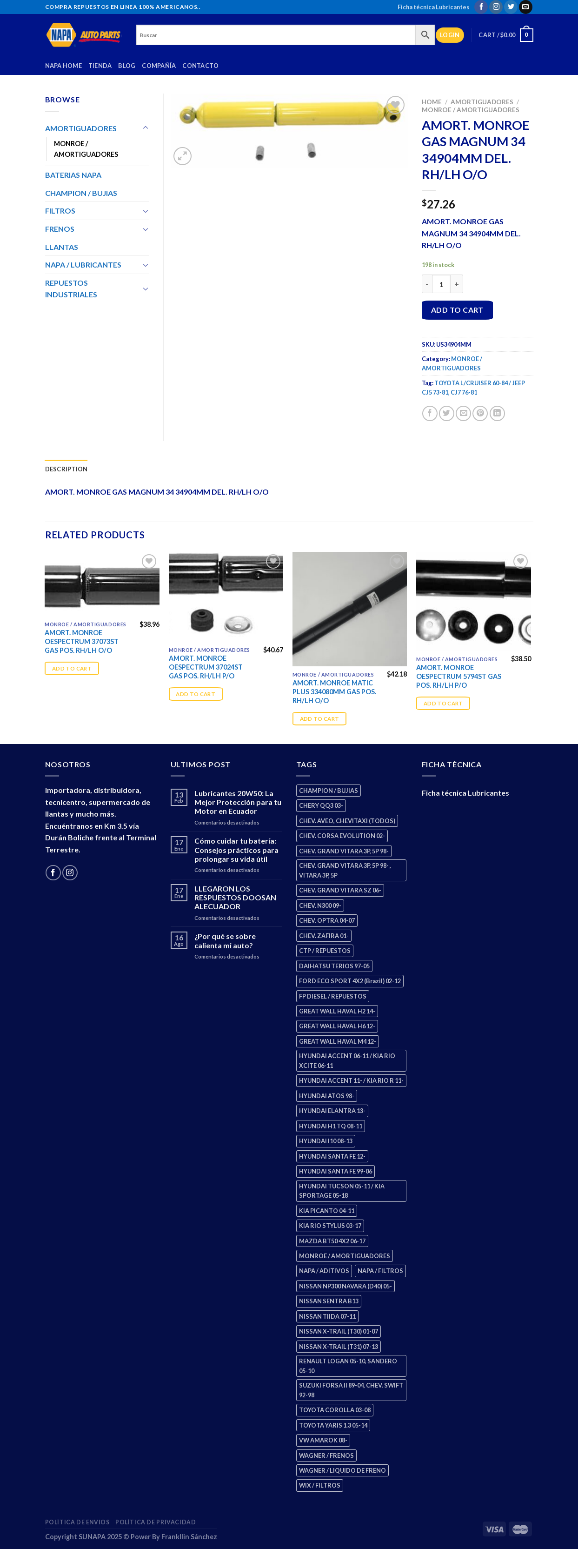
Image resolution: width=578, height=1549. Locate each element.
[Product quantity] (441, 284)
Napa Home (63, 65)
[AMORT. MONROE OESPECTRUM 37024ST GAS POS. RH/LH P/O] (226, 597)
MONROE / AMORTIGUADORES (470, 110)
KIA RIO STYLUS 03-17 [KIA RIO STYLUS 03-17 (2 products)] (330, 1225)
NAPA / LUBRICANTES (83, 264)
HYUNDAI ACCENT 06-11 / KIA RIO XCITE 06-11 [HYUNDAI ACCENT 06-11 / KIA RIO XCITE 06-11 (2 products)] (347, 1060)
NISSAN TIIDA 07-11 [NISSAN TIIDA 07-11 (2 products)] (327, 1316)
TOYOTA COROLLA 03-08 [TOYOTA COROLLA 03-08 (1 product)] (335, 1410)
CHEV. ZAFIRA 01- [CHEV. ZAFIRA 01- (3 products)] (324, 935)
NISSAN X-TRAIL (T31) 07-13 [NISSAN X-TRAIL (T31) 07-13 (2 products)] (338, 1346)
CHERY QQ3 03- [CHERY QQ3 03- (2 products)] (321, 805)
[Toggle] (145, 128)
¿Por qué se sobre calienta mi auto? (225, 940)
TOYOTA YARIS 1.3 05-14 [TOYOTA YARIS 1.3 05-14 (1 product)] (333, 1425)
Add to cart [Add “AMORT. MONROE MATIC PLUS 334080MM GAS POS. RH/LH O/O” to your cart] (319, 719)
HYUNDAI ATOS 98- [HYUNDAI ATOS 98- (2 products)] (326, 1096)
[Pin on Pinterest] (480, 413)
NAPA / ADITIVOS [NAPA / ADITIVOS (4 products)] (324, 1270)
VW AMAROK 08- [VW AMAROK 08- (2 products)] (323, 1440)
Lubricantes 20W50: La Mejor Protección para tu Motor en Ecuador (237, 802)
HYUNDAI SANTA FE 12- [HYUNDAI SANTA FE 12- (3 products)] (332, 1156)
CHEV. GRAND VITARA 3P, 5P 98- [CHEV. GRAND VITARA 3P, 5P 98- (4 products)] (344, 851)
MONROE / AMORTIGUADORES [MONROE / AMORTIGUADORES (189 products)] (344, 1256)
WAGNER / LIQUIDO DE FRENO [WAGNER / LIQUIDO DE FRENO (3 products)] (342, 1470)
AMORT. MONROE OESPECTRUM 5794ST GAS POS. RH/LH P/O (458, 676)
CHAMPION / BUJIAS (81, 192)
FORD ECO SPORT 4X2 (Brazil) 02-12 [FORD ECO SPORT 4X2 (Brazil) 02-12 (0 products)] (350, 981)
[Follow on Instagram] (496, 7)
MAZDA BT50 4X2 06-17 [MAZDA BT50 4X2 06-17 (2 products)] (332, 1241)
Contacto (200, 65)
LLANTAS (61, 246)
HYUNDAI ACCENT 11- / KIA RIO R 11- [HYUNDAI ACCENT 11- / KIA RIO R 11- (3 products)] (351, 1080)
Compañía (159, 65)
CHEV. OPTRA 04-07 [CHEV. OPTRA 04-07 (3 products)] (327, 920)
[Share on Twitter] (446, 413)
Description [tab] (66, 469)
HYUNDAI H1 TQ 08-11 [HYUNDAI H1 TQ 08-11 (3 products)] (330, 1126)
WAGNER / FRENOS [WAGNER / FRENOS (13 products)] (326, 1455)
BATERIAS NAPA (73, 174)
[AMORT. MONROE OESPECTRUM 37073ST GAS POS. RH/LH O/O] (102, 584)
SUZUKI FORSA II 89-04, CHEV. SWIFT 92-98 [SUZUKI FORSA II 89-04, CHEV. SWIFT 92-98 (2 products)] (351, 1389)
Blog (126, 65)
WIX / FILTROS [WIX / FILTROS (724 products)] (319, 1485)
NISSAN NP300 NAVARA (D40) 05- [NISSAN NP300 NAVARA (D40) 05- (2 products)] (345, 1286)
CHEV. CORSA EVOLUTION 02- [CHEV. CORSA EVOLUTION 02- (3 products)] (342, 835)
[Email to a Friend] (463, 413)
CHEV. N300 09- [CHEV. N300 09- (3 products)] (320, 905)
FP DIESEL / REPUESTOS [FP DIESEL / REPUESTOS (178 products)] (332, 996)
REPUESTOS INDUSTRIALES (71, 288)
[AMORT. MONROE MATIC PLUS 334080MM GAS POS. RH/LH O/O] (349, 609)
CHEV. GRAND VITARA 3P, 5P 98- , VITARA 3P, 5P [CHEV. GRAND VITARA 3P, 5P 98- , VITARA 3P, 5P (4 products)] (345, 870)
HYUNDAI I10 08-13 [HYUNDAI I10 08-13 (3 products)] (325, 1141)
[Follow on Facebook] (481, 7)
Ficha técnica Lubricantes (433, 7)
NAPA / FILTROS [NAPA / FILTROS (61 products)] (380, 1270)
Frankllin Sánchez (189, 1537)
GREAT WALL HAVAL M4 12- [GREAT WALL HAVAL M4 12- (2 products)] (337, 1041)
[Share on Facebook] (430, 413)
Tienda (100, 65)
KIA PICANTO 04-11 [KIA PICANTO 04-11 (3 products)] (326, 1210)
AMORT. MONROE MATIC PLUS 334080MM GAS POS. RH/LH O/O (334, 691)
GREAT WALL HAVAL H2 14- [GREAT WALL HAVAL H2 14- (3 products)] (337, 1011)
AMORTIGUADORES (482, 102)
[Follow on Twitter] (511, 7)
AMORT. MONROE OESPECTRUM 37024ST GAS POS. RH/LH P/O (206, 666)
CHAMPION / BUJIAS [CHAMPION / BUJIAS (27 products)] (328, 790)
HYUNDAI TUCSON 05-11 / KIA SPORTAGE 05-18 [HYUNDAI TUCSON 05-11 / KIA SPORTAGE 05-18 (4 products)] (342, 1190)
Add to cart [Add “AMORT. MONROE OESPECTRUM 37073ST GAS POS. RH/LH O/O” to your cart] (72, 668)
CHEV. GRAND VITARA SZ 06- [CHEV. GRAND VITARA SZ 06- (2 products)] (340, 890)
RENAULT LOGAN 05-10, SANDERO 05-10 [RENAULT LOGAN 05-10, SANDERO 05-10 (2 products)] (348, 1365)
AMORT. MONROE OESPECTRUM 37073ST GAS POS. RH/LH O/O (82, 641)
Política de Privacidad (155, 1522)
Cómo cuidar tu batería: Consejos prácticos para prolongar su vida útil (236, 849)
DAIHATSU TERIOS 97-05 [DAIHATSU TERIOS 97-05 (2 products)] (334, 966)
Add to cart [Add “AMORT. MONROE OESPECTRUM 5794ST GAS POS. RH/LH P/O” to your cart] (443, 703)
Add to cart (457, 309)
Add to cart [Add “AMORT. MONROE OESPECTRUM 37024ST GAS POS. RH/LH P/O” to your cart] (195, 694)
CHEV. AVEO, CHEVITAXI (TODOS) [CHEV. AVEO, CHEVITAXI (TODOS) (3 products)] (347, 821)
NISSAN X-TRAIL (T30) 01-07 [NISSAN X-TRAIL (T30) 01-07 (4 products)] (338, 1331)
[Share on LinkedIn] (497, 413)
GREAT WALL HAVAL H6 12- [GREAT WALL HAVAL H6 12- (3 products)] (337, 1026)
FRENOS (59, 228)
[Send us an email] (525, 7)
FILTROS (60, 210)
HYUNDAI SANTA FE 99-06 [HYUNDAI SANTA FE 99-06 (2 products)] (335, 1171)
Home (432, 102)
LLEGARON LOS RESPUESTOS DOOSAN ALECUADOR (235, 897)
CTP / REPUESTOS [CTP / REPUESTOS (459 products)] (325, 950)
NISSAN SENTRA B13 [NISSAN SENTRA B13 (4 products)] (329, 1301)
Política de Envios (77, 1522)
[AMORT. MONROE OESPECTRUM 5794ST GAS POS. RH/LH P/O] (473, 601)
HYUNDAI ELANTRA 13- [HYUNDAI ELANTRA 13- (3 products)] (332, 1110)
